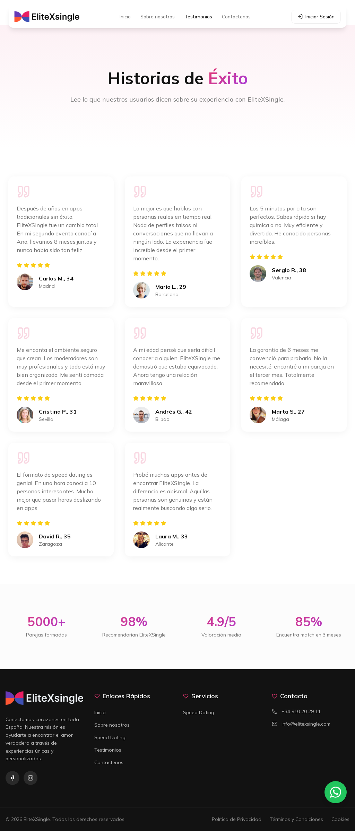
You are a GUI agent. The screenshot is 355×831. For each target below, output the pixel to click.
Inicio (125, 17)
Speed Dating (109, 737)
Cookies (340, 819)
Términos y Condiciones (296, 819)
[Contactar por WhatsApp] (335, 792)
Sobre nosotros (157, 17)
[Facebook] (12, 778)
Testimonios (198, 17)
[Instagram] (30, 778)
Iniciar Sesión (316, 17)
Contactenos (236, 17)
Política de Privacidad (236, 819)
